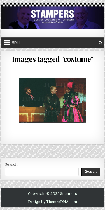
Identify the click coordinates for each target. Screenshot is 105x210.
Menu (16, 43)
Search (11, 164)
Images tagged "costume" (52, 59)
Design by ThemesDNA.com (52, 202)
